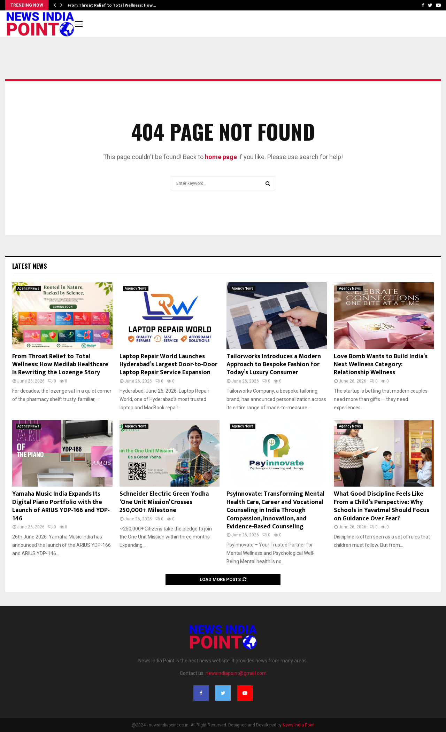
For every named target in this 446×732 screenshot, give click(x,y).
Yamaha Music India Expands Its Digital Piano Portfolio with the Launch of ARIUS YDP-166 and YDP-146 (61, 506)
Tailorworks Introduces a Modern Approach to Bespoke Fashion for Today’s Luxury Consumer (273, 364)
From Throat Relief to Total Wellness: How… (112, 5)
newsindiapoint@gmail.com (236, 673)
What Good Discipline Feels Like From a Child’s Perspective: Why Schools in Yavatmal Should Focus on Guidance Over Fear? (381, 506)
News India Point (299, 725)
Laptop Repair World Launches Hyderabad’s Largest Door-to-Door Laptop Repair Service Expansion (168, 364)
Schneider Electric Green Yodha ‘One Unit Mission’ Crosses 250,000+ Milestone (164, 502)
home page (221, 156)
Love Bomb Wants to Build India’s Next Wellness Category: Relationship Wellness (381, 364)
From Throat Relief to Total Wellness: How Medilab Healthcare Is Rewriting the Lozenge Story (60, 364)
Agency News (28, 288)
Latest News (29, 265)
